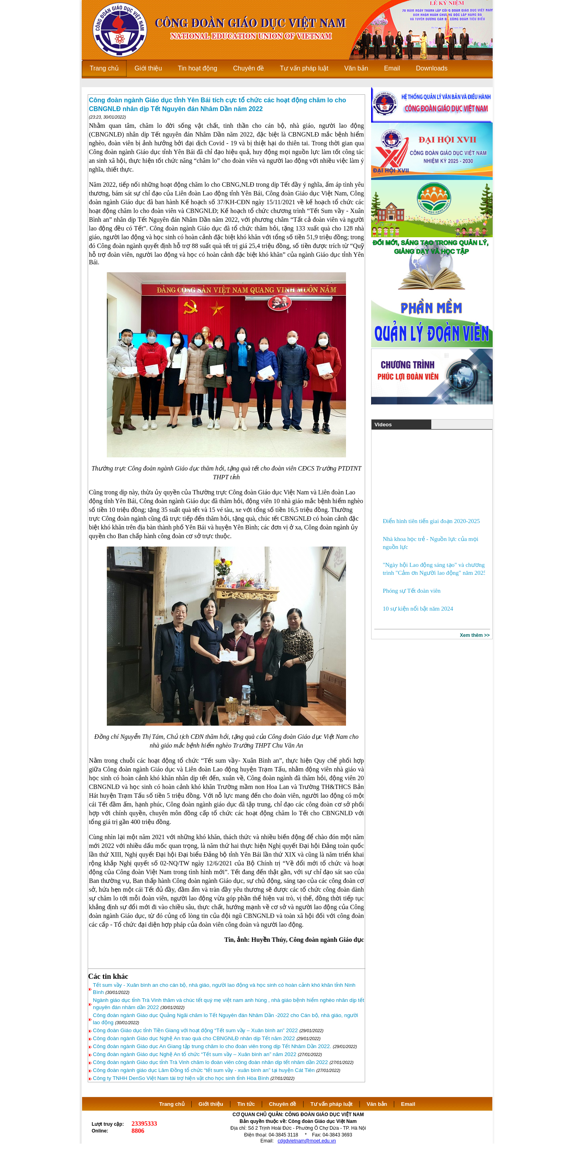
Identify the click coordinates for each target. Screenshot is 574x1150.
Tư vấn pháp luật (332, 1104)
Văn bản (378, 1104)
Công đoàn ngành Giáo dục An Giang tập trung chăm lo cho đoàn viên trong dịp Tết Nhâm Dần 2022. (212, 1046)
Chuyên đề (283, 1104)
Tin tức (246, 1104)
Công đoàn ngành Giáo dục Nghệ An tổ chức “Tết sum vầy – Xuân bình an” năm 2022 (194, 1054)
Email (408, 1104)
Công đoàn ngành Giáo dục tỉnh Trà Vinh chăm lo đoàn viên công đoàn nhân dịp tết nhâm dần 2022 (210, 1062)
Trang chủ (172, 1104)
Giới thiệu (211, 1104)
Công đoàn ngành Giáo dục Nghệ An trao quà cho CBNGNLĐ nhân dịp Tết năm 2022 (194, 1038)
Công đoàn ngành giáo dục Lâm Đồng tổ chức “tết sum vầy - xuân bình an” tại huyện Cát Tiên (204, 1070)
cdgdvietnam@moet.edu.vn (307, 1141)
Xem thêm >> (475, 635)
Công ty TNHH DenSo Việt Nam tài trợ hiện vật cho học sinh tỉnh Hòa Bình (181, 1078)
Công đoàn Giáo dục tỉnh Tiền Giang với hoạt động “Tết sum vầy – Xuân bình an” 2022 (195, 1030)
